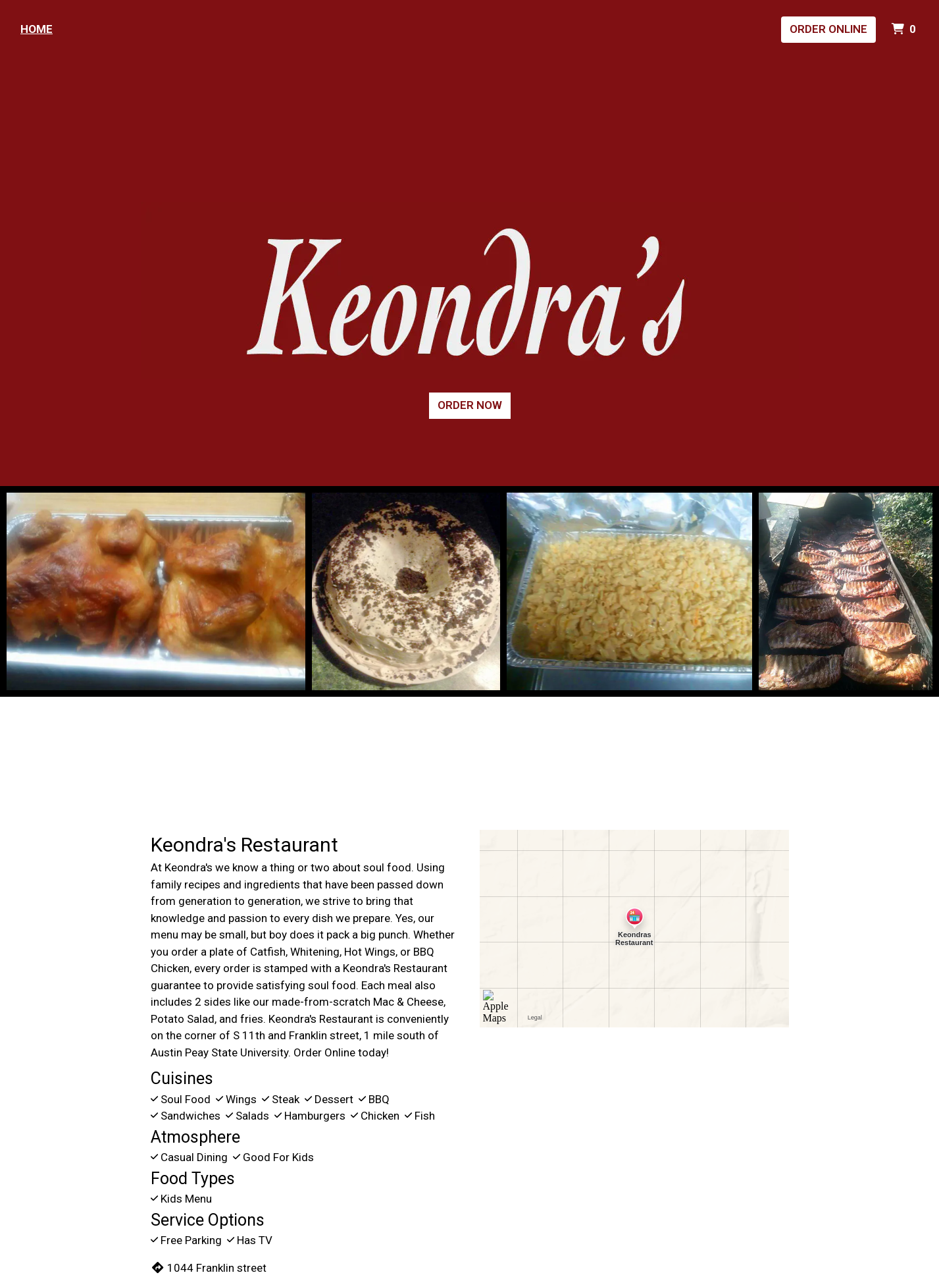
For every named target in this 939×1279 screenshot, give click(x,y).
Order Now (470, 405)
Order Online (828, 29)
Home (36, 29)
